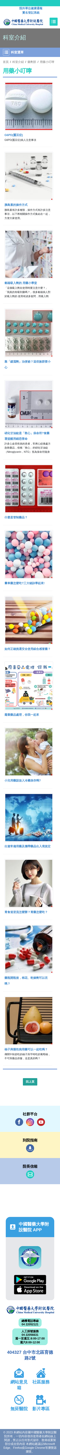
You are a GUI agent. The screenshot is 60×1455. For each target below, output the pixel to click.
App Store (30, 1289)
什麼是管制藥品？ (16, 517)
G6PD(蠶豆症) (13, 135)
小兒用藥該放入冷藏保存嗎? (22, 780)
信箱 (30, 1174)
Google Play (30, 1280)
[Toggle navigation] (54, 22)
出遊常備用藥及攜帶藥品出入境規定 (27, 846)
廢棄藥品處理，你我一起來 (21, 714)
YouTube (41, 1122)
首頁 (6, 62)
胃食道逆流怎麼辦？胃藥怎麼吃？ (26, 912)
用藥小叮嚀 (47, 62)
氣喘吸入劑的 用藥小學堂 (20, 283)
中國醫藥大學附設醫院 (30, 1310)
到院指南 (30, 1148)
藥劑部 (32, 62)
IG (30, 1122)
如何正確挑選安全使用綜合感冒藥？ (27, 649)
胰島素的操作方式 (16, 204)
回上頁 (30, 1081)
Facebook (19, 1122)
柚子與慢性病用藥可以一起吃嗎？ (26, 1049)
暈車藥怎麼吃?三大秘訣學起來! (24, 583)
